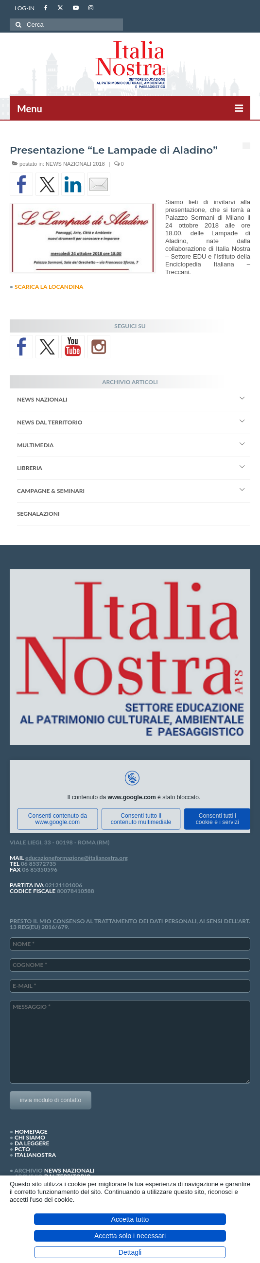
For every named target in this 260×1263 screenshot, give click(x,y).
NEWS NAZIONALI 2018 (75, 164)
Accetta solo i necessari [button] (130, 1236)
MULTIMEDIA (35, 445)
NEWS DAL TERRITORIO (49, 422)
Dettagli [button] (130, 1252)
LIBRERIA (29, 468)
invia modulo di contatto (50, 1100)
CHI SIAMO (30, 1137)
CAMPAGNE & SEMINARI (51, 490)
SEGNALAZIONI (38, 513)
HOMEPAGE (31, 1131)
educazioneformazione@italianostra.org (76, 857)
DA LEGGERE (32, 1143)
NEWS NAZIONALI (42, 399)
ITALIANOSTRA (35, 1154)
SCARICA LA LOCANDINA (49, 286)
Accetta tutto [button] (130, 1219)
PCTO (22, 1149)
